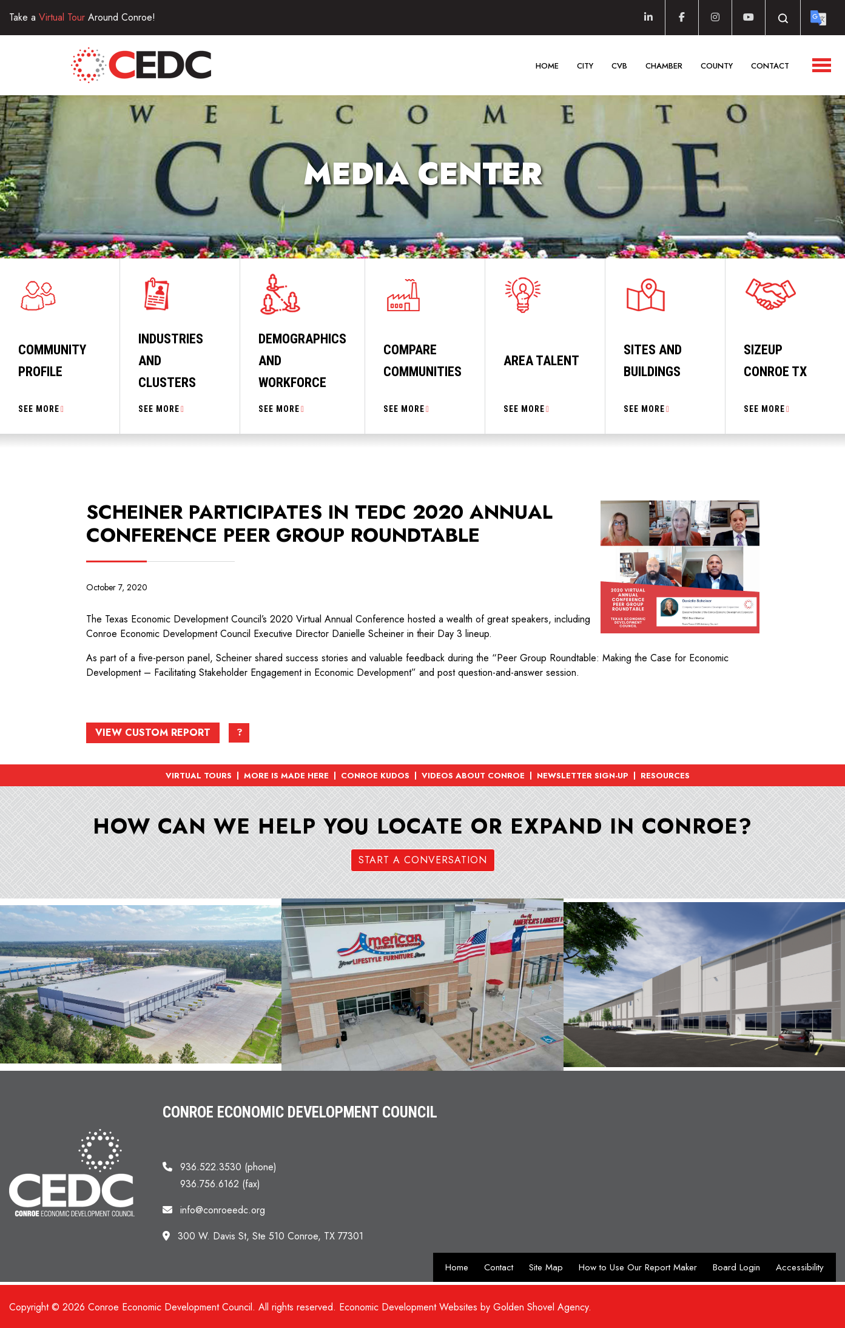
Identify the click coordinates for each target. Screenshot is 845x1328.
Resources (665, 776)
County (717, 66)
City (585, 66)
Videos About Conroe (473, 776)
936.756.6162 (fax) (220, 1184)
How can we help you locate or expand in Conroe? (422, 826)
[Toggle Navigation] (821, 65)
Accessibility (800, 1267)
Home (547, 66)
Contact (770, 66)
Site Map (546, 1267)
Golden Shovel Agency (540, 1307)
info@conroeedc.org (222, 1210)
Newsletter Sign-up (582, 776)
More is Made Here (286, 776)
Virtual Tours (199, 776)
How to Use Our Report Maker (638, 1267)
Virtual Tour (62, 17)
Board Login (736, 1267)
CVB (619, 66)
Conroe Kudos (375, 776)
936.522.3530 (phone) (228, 1167)
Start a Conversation (423, 860)
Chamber (663, 66)
